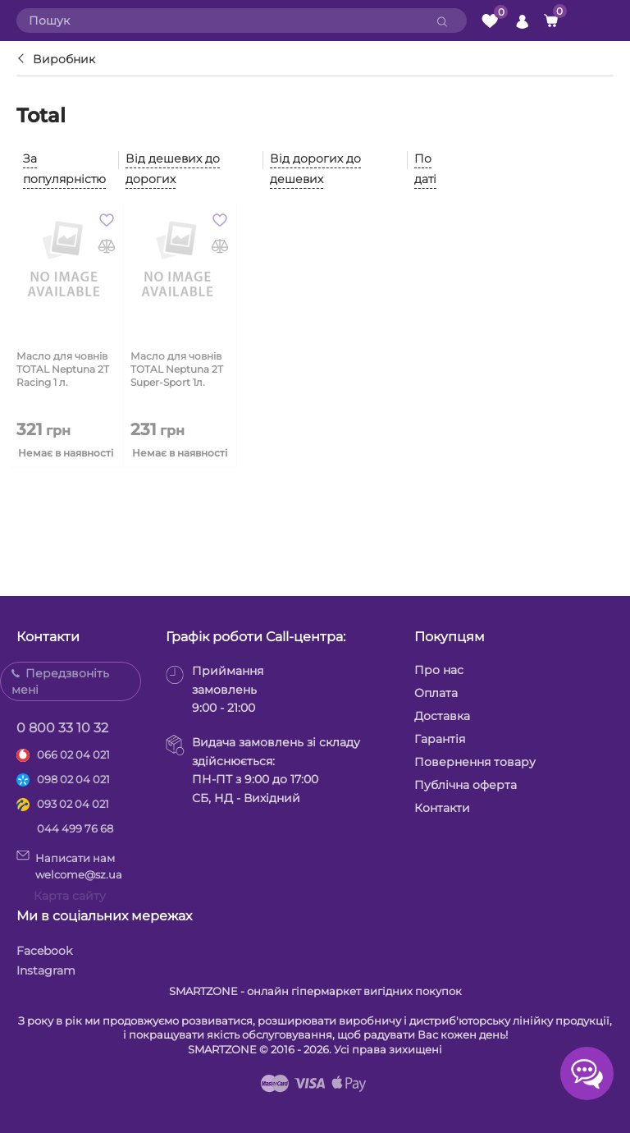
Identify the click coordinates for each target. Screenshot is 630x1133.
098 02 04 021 (73, 779)
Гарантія (439, 739)
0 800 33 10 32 (62, 728)
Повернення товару (475, 762)
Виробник (64, 59)
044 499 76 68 (75, 828)
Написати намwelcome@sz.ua (69, 865)
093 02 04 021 (73, 803)
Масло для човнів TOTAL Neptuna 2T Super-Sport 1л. (176, 369)
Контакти (442, 807)
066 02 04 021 (73, 754)
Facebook (44, 950)
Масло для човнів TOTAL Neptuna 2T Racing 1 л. (62, 369)
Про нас (438, 670)
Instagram (45, 970)
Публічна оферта (465, 785)
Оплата (436, 693)
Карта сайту (70, 895)
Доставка (442, 716)
